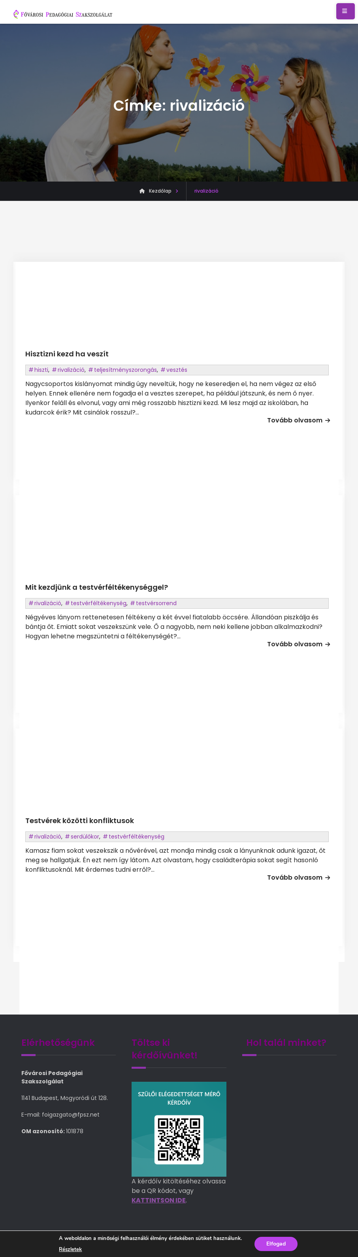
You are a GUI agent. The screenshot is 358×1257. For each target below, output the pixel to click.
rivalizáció (71, 370)
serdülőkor (85, 837)
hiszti (41, 370)
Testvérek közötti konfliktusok (79, 820)
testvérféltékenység (98, 603)
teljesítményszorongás (125, 370)
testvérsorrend (156, 603)
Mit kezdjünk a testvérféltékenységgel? (96, 587)
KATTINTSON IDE (159, 1200)
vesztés (176, 370)
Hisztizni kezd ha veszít (67, 354)
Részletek (70, 1249)
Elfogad (276, 1244)
